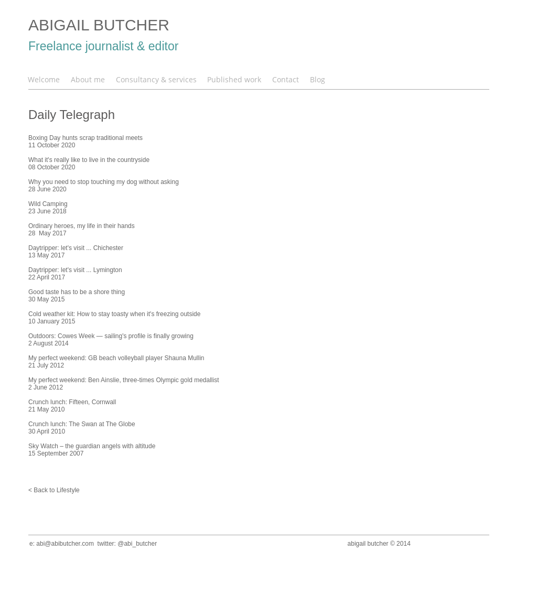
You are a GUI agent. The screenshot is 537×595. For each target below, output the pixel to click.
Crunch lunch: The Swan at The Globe (81, 424)
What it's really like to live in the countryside (88, 160)
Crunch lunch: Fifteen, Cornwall (72, 402)
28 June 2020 (47, 189)
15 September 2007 (55, 453)
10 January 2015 (51, 321)
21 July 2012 (46, 365)
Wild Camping (48, 204)
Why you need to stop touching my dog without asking (103, 182)
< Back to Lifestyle (54, 490)
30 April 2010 (46, 431)
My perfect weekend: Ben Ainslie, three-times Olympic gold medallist (123, 380)
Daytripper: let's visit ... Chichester (75, 248)
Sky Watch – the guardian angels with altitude (91, 446)
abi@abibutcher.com (65, 543)
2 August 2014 (48, 343)
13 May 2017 (46, 255)
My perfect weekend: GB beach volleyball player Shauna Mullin (116, 358)
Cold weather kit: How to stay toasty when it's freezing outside (114, 314)
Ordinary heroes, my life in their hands (81, 226)
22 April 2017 (46, 277)
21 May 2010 (46, 409)
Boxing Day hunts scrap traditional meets (85, 138)
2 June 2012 (45, 387)
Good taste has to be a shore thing (76, 292)
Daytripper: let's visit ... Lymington (75, 270)
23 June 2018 (47, 211)
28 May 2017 (47, 233)
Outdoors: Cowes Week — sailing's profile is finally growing (111, 336)
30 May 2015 (46, 299)
